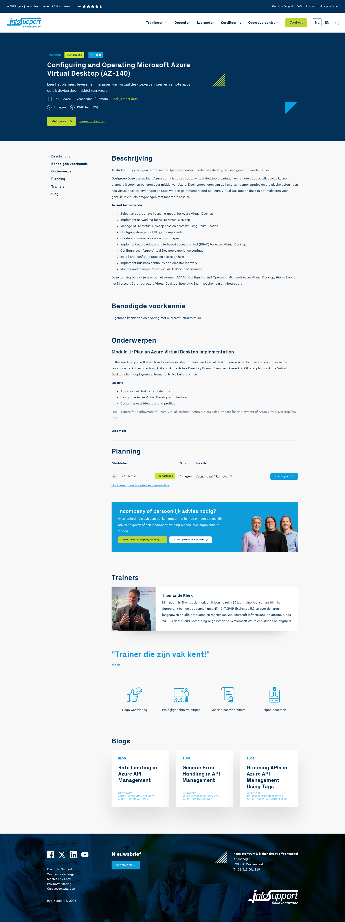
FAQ (299, 6)
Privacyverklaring (59, 884)
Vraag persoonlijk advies (189, 539)
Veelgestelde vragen (61, 874)
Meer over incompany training (141, 539)
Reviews (310, 6)
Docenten (182, 23)
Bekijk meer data (125, 99)
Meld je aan (59, 121)
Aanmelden (124, 865)
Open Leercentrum (263, 23)
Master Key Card (59, 879)
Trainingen (157, 23)
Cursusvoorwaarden (61, 889)
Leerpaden (205, 23)
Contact (296, 22)
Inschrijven (282, 476)
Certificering (231, 23)
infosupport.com (328, 6)
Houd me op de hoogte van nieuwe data (141, 485)
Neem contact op (92, 121)
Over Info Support (282, 6)
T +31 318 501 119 (246, 869)
